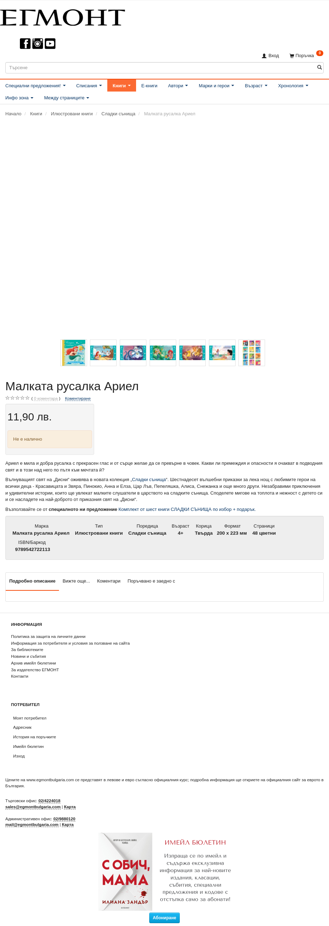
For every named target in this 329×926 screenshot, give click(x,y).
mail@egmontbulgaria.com (32, 824)
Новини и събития (28, 656)
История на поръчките (34, 736)
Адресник (22, 727)
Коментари (108, 581)
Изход (19, 756)
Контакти (19, 676)
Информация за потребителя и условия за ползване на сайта (70, 643)
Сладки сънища (149, 479)
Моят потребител (29, 718)
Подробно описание (32, 581)
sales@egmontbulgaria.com (33, 806)
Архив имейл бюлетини (33, 663)
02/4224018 (49, 800)
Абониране (164, 917)
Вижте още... (76, 581)
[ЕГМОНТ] (62, 16)
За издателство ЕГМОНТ (35, 669)
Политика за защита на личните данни (48, 636)
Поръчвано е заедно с (151, 581)
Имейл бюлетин (28, 746)
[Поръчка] (306, 55)
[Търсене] (319, 67)
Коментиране (78, 398)
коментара (46, 398)
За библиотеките (27, 649)
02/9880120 (64, 818)
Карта (70, 806)
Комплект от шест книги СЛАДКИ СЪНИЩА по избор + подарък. (187, 509)
